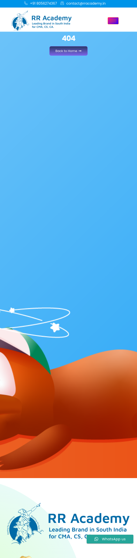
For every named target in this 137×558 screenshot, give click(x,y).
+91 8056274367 (40, 3)
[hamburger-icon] (113, 20)
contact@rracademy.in (83, 3)
